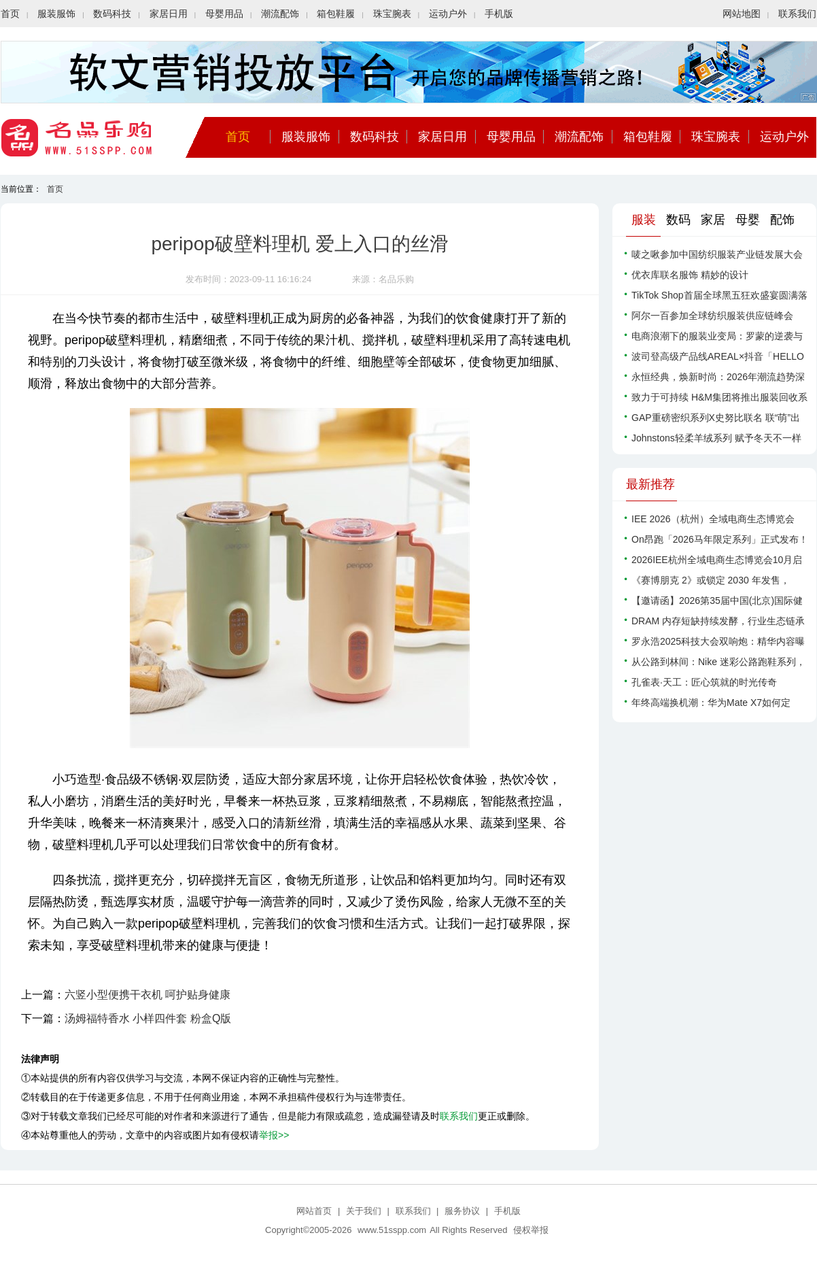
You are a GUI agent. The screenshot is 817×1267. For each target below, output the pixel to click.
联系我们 (797, 13)
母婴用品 (224, 13)
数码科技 (112, 13)
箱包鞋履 (336, 13)
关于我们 (363, 1211)
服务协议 (462, 1211)
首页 (10, 13)
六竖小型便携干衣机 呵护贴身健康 (147, 994)
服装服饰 (56, 13)
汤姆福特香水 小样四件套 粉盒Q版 (148, 1018)
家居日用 (169, 13)
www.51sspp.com (392, 1230)
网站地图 (742, 13)
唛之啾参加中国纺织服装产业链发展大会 (717, 254)
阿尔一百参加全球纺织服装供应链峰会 (712, 315)
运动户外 (448, 13)
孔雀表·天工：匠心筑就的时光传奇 (704, 682)
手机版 (499, 13)
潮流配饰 (280, 13)
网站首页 (314, 1211)
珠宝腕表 (392, 13)
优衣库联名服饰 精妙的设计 (689, 274)
